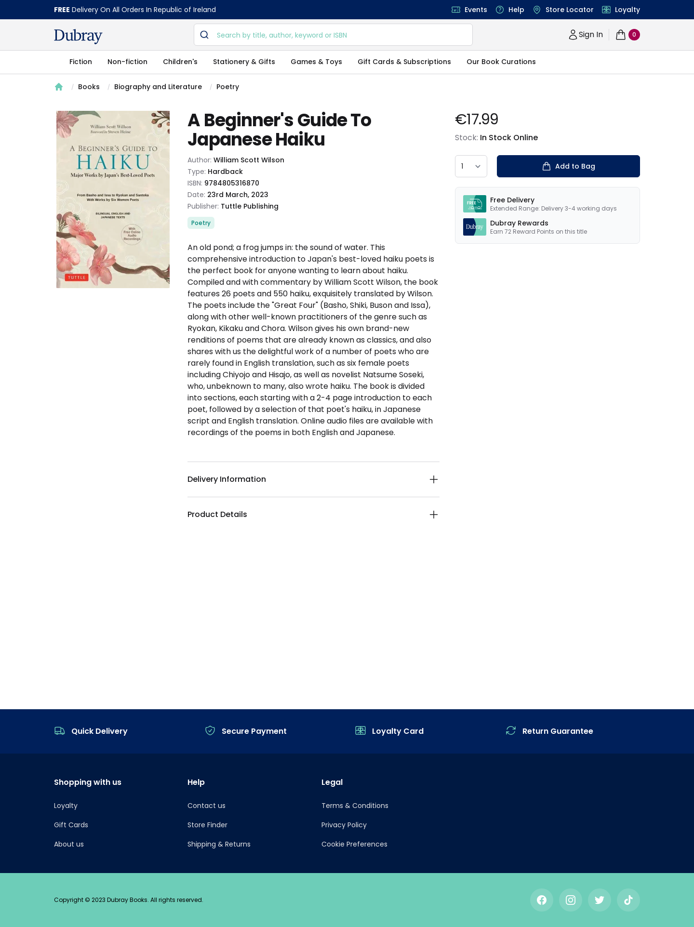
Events (476, 9)
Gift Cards (71, 825)
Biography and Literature (158, 87)
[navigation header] (78, 36)
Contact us (206, 805)
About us (69, 844)
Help (516, 9)
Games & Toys (316, 61)
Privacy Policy (344, 825)
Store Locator (570, 9)
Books (89, 87)
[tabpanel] (113, 199)
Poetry (227, 87)
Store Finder (207, 825)
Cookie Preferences (354, 844)
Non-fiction (127, 61)
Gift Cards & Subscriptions (404, 61)
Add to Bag (568, 166)
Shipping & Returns (219, 844)
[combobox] (333, 35)
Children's (180, 61)
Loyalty (627, 9)
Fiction (80, 61)
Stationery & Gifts (244, 61)
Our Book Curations (501, 61)
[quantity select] (471, 166)
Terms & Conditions (354, 805)
